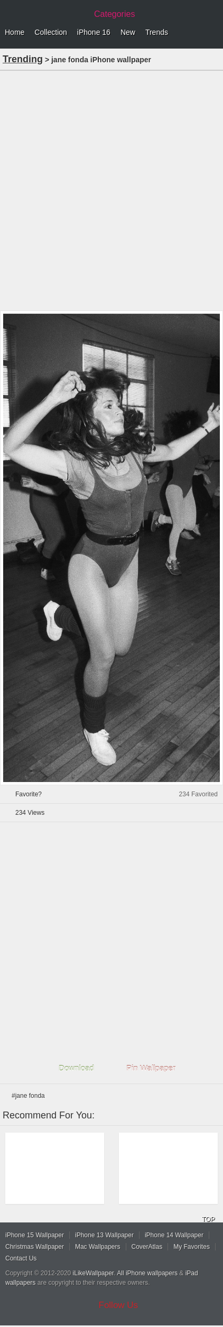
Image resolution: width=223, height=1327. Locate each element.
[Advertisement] (111, 189)
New (127, 32)
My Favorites (191, 1246)
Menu (212, 32)
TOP (208, 1219)
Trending (23, 59)
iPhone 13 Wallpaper (104, 1235)
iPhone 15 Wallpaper (34, 1235)
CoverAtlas (147, 1246)
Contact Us (20, 1258)
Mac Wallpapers (97, 1246)
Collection (50, 32)
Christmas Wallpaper (34, 1246)
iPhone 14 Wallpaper (174, 1235)
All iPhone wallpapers (147, 1273)
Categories (114, 14)
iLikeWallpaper (93, 1273)
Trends (156, 32)
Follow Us (118, 1305)
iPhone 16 (93, 32)
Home (14, 32)
